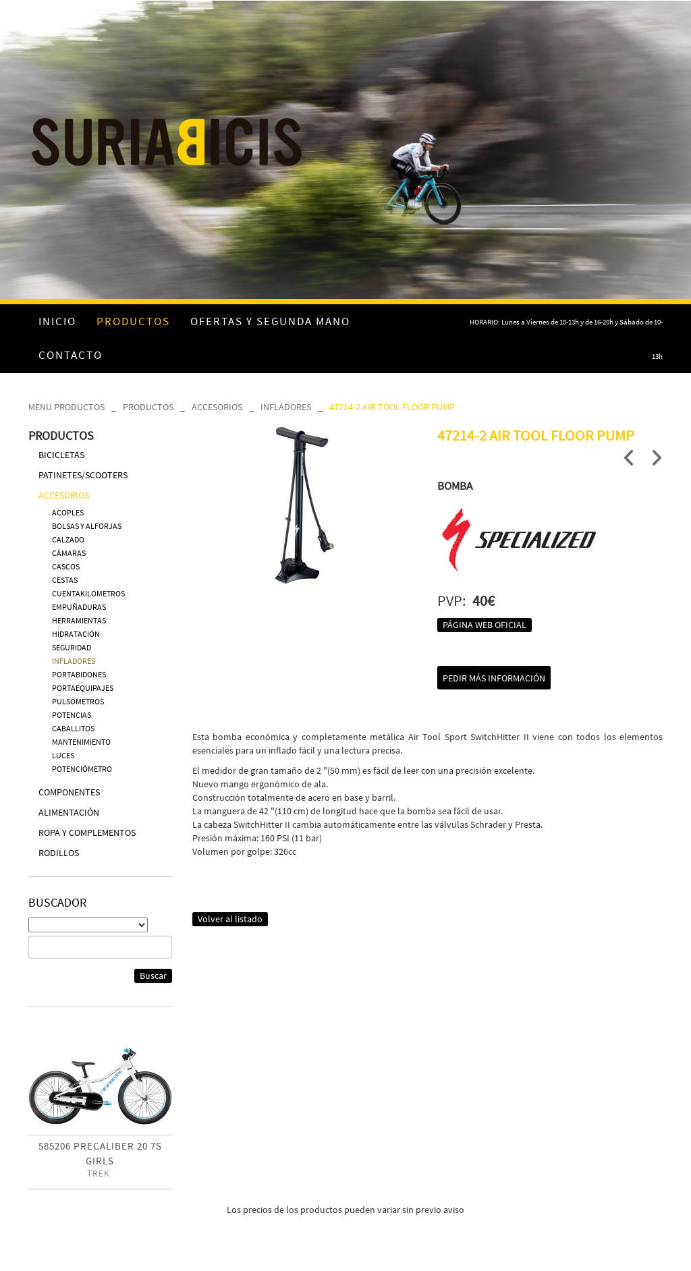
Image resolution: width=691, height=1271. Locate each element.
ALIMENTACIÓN (68, 812)
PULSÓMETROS (78, 701)
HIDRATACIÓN (76, 634)
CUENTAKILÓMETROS (88, 593)
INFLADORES (285, 407)
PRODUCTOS (148, 407)
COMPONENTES (69, 792)
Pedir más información (494, 678)
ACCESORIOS (217, 407)
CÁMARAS (69, 553)
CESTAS (65, 580)
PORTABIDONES (79, 674)
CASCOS (66, 566)
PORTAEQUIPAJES (82, 688)
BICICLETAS (61, 455)
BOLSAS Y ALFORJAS (86, 526)
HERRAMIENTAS (79, 620)
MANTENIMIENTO (81, 742)
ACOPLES (68, 512)
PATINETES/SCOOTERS (83, 475)
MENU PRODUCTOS (66, 407)
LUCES (63, 755)
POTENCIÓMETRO (82, 769)
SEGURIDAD (71, 647)
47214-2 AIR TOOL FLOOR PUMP (392, 407)
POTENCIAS (71, 715)
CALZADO (68, 539)
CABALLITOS (73, 728)
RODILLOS (58, 853)
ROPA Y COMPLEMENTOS (87, 832)
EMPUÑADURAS (79, 607)
